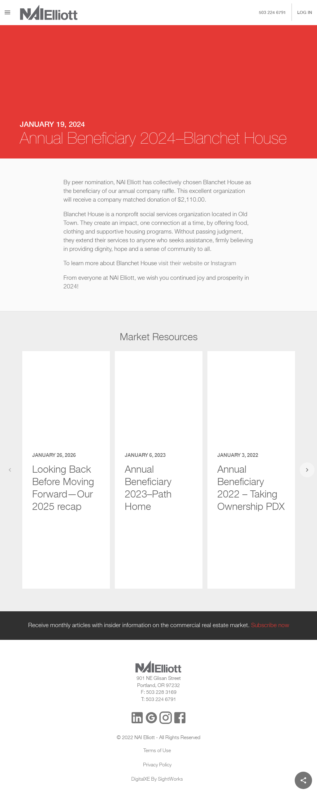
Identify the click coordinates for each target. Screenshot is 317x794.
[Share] (303, 780)
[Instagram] (165, 718)
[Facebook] (180, 718)
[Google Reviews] (151, 718)
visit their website (180, 263)
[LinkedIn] (137, 718)
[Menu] (7, 12)
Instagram (223, 263)
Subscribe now (270, 625)
